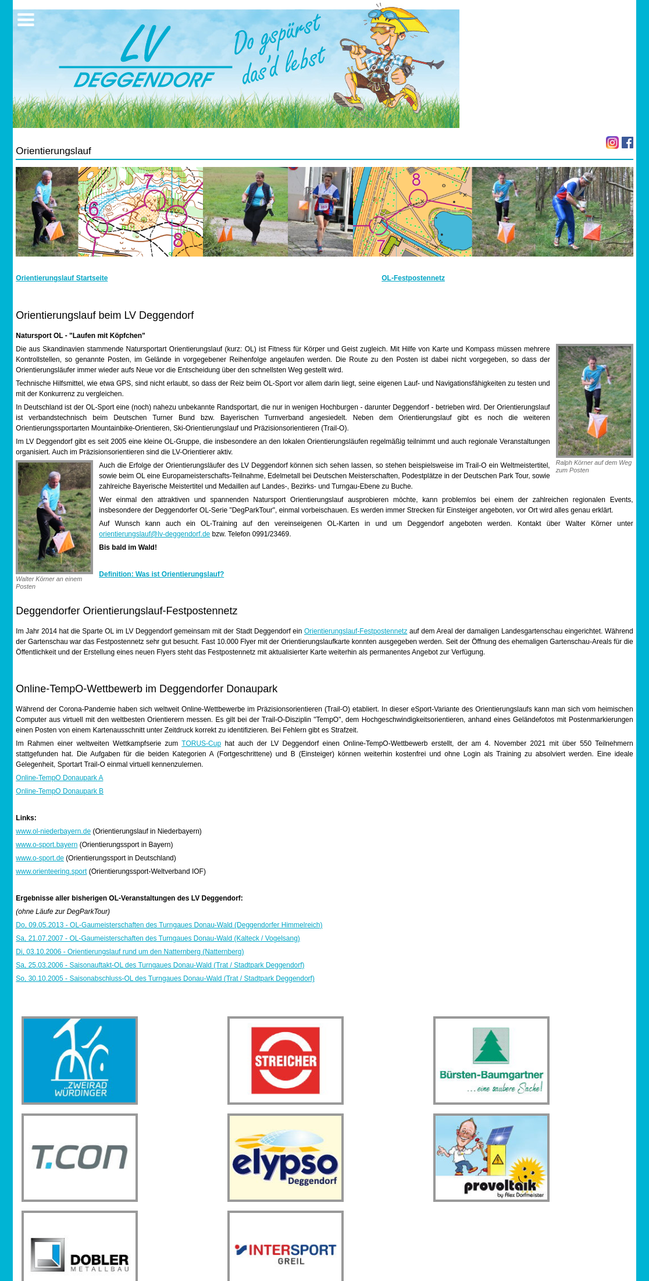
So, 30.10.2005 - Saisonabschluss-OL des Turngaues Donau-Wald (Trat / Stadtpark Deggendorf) (165, 978)
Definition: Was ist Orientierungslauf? (161, 574)
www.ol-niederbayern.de (53, 831)
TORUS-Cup (201, 743)
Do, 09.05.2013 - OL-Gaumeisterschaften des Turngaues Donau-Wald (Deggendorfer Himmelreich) (169, 925)
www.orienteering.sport (51, 871)
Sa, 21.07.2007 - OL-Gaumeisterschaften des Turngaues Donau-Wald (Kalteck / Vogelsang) (158, 938)
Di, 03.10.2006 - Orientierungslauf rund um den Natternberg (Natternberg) (130, 952)
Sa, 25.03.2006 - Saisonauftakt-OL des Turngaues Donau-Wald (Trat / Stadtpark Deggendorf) (160, 965)
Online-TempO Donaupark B (60, 791)
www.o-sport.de (40, 858)
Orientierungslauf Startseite (62, 278)
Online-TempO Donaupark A (59, 778)
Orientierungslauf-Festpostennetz (355, 631)
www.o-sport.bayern (46, 845)
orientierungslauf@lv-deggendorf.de (154, 534)
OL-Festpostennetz (413, 278)
